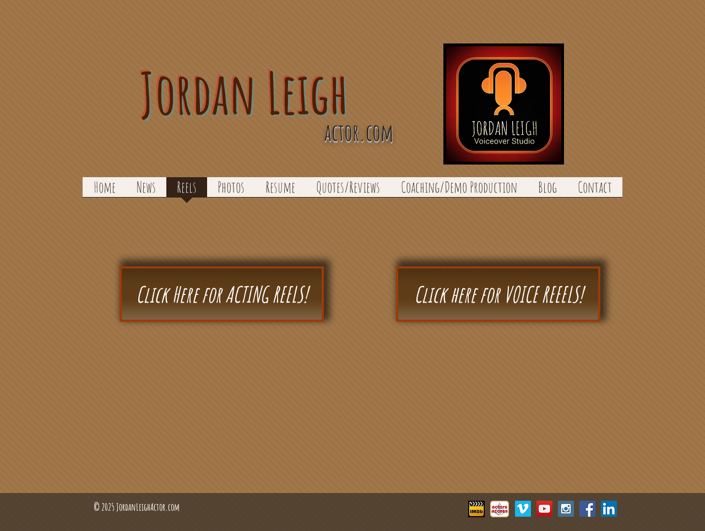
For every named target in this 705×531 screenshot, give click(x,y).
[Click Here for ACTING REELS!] (222, 294)
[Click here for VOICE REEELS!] (498, 294)
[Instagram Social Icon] (566, 509)
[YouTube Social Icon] (544, 509)
